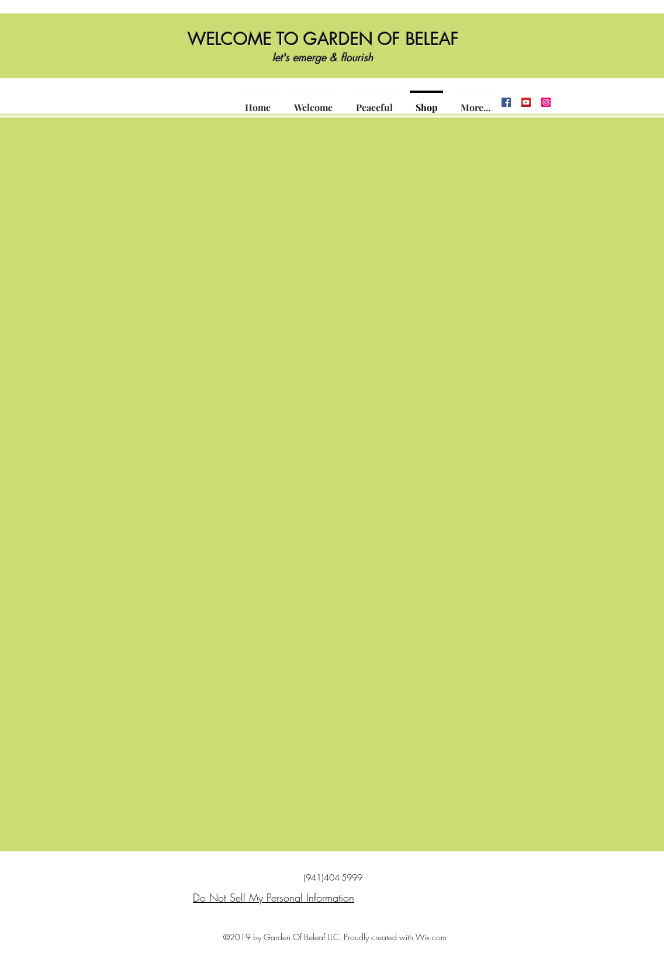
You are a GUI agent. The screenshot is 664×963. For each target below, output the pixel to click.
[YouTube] (526, 102)
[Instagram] (546, 102)
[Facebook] (506, 102)
